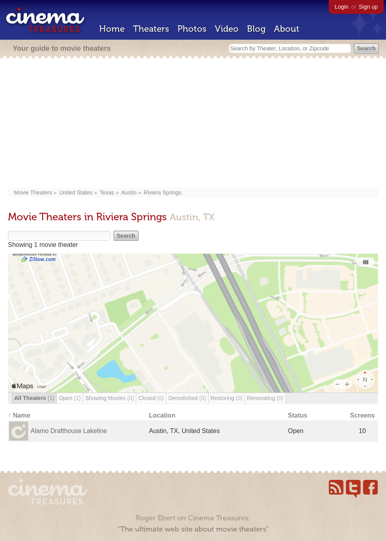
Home (112, 28)
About (286, 28)
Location (162, 415)
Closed (151, 398)
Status (297, 415)
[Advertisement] (193, 123)
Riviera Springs (162, 192)
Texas (107, 192)
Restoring (226, 398)
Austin (129, 192)
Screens (362, 415)
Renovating (265, 398)
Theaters (151, 28)
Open (70, 398)
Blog (256, 28)
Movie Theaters (33, 192)
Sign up (368, 7)
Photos (192, 28)
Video (227, 28)
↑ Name (19, 415)
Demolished (187, 398)
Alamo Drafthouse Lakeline (69, 430)
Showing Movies (109, 398)
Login (341, 7)
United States (76, 192)
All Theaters (34, 398)
